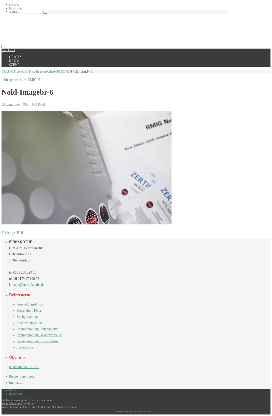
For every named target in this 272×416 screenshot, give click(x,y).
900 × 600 (30, 104)
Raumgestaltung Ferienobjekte (37, 329)
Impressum (15, 8)
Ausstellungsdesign (30, 304)
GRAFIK (7, 71)
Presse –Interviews (22, 376)
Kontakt (14, 4)
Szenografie (25, 347)
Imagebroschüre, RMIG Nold (54, 71)
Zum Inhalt (8, 50)
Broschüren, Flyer (25, 71)
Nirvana (137, 411)
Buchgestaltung (27, 317)
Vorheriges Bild (12, 233)
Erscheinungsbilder (30, 323)
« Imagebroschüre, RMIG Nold (23, 80)
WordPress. (149, 411)
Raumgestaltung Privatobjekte (37, 341)
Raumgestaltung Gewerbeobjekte (39, 335)
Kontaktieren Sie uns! (24, 367)
